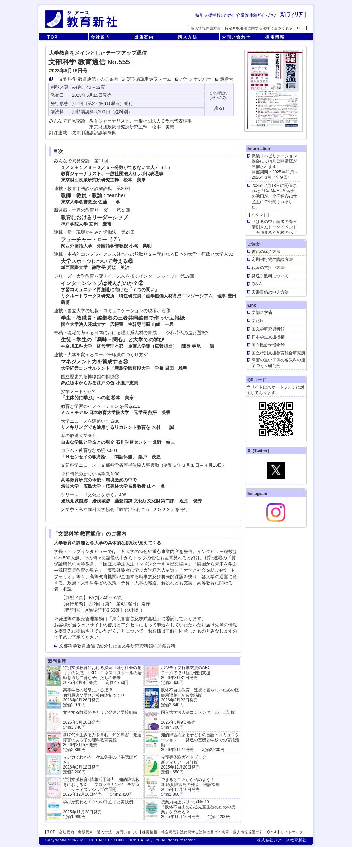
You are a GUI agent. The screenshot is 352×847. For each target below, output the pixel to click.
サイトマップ (291, 832)
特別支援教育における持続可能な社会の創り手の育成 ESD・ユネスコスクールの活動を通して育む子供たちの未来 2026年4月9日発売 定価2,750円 (102, 675)
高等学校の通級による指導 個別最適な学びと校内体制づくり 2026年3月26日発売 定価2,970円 (94, 697)
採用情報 (275, 37)
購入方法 (187, 37)
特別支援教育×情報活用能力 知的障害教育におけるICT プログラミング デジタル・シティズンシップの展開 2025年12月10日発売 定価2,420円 (101, 787)
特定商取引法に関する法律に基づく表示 (259, 28)
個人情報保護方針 (206, 28)
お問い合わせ (236, 37)
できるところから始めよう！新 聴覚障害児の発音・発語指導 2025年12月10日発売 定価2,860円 (190, 787)
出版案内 (144, 37)
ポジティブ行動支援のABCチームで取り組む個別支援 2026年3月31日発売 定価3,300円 (186, 675)
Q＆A (271, 832)
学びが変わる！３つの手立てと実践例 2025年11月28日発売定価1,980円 (98, 809)
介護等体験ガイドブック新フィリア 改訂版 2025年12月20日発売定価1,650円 (183, 764)
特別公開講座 (280, 161)
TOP (301, 28)
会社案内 (100, 37)
